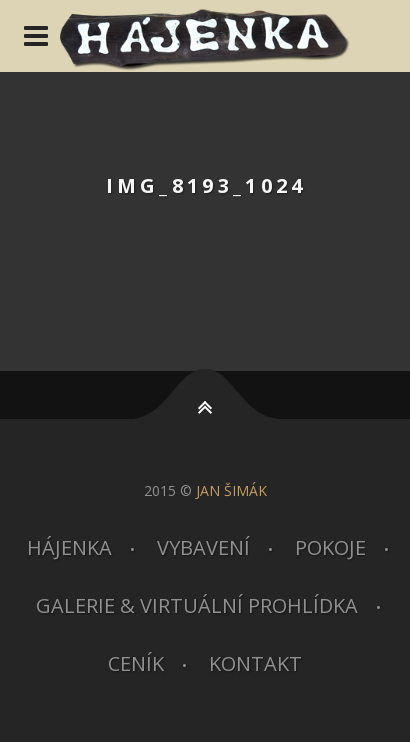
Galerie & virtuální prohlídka (197, 605)
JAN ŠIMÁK (231, 490)
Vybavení (203, 547)
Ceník (136, 663)
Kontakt (255, 663)
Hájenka (69, 547)
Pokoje (330, 547)
